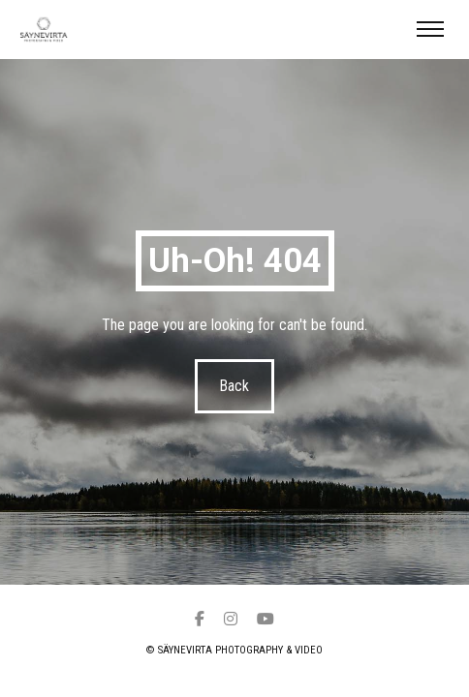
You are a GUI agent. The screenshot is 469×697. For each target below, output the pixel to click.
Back (235, 386)
